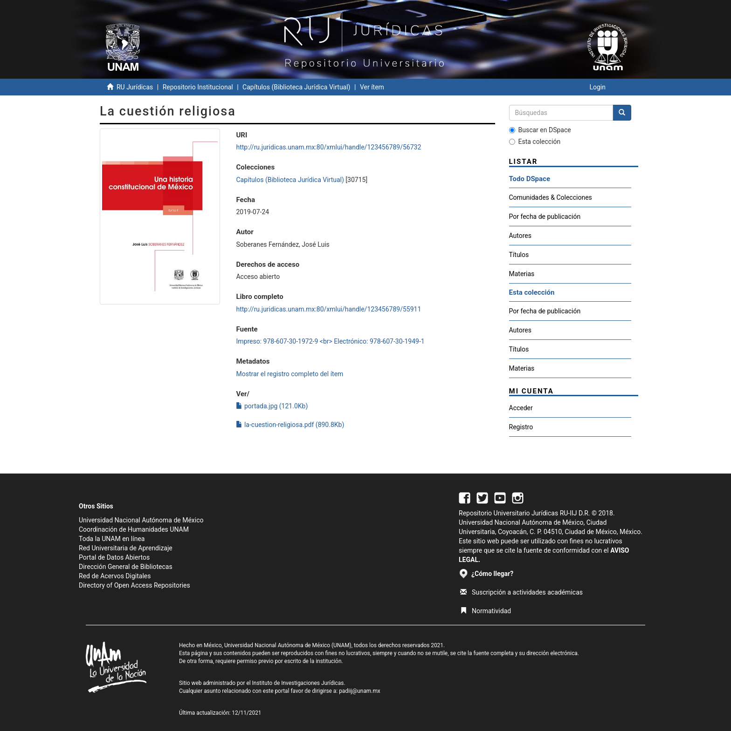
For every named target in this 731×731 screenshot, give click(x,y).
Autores (520, 235)
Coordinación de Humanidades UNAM (134, 529)
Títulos (519, 254)
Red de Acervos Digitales (115, 576)
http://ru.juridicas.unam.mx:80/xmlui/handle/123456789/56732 (328, 147)
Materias (522, 274)
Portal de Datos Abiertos (114, 557)
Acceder (521, 408)
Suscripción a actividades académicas (521, 592)
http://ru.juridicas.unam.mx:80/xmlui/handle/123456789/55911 (328, 309)
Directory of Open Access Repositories (134, 585)
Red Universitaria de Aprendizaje (125, 548)
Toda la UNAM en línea (112, 538)
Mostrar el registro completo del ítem (289, 374)
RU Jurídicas (135, 87)
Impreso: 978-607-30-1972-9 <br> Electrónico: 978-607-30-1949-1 (330, 341)
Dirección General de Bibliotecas (125, 566)
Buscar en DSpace (540, 130)
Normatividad (485, 611)
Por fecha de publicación (545, 216)
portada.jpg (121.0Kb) (272, 406)
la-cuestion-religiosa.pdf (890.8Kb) (290, 424)
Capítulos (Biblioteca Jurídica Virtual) (296, 87)
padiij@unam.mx (359, 691)
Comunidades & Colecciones (550, 197)
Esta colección (535, 141)
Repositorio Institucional (198, 87)
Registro (521, 427)
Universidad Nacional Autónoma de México (141, 520)
